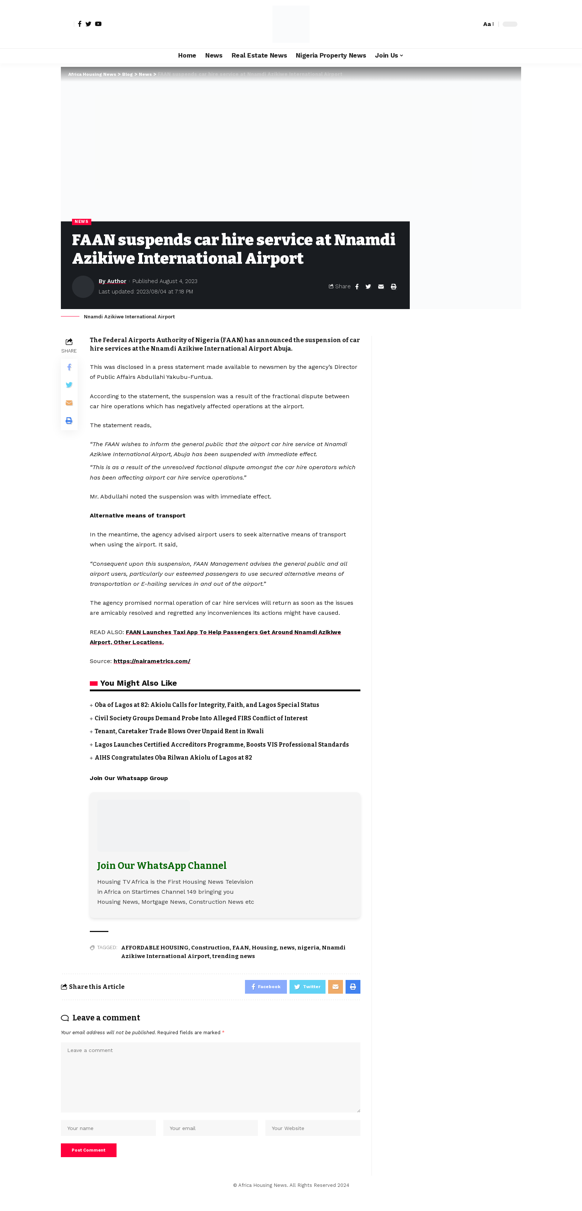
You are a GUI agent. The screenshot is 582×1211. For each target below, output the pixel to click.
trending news (233, 964)
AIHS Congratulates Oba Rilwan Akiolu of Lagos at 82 (176, 766)
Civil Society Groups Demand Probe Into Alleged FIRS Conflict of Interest (206, 718)
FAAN (240, 956)
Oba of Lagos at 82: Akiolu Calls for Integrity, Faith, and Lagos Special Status (210, 705)
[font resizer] (488, 24)
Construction (210, 956)
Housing (264, 956)
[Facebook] (80, 24)
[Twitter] (88, 24)
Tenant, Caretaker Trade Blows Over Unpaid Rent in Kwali (183, 731)
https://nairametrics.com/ (153, 661)
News (82, 221)
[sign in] (67, 24)
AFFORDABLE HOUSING (155, 956)
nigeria (308, 956)
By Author (112, 281)
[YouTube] (98, 24)
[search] (474, 24)
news (287, 956)
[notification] (463, 24)
